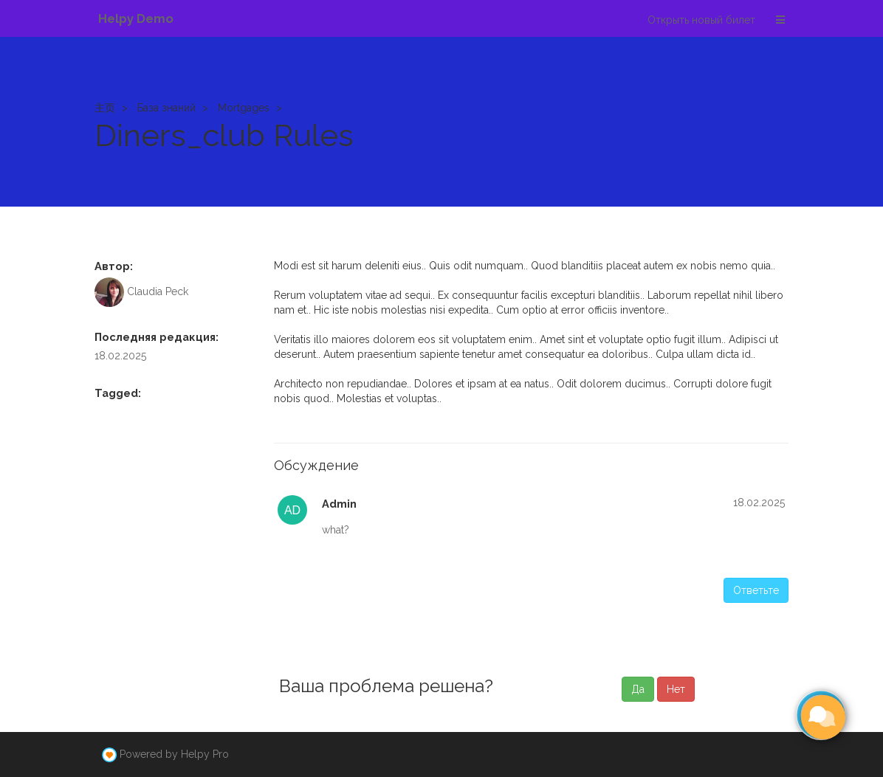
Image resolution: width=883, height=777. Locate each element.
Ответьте (756, 590)
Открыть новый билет (701, 20)
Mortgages (243, 108)
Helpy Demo (135, 18)
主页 (105, 108)
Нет (676, 689)
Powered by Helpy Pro (174, 754)
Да (638, 689)
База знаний (166, 108)
